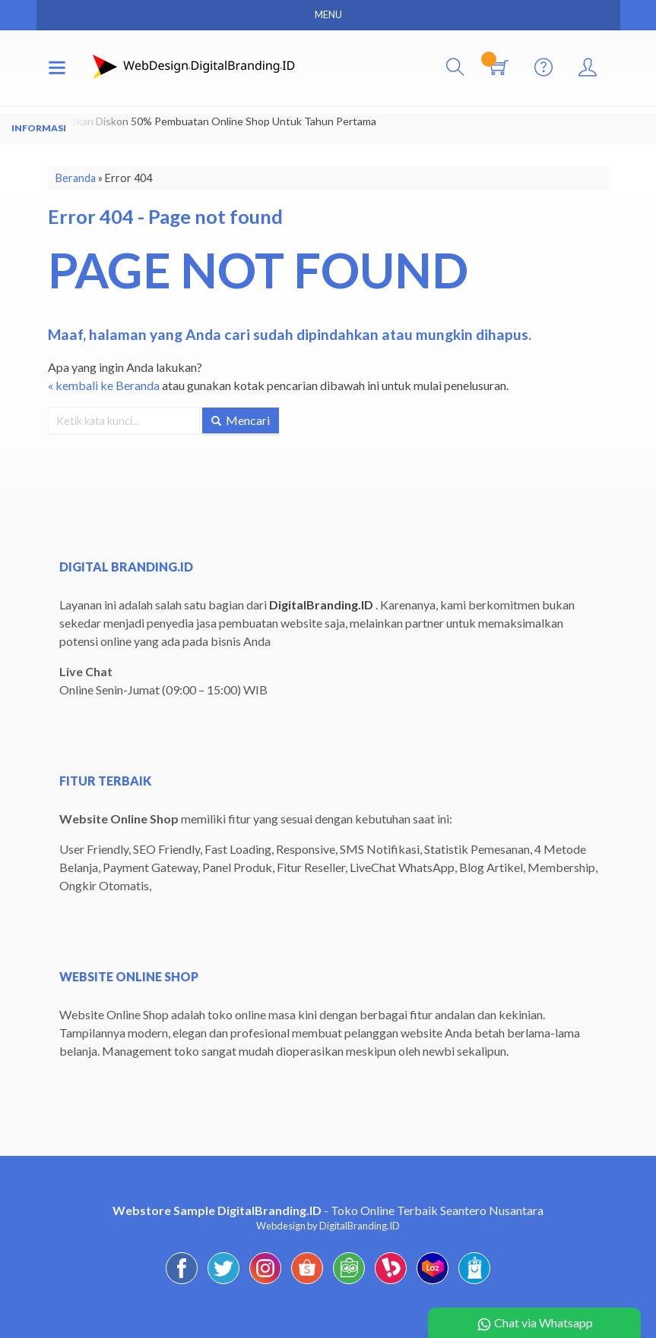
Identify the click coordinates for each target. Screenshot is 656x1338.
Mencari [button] (240, 420)
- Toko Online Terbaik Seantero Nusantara (328, 1210)
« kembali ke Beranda (104, 385)
